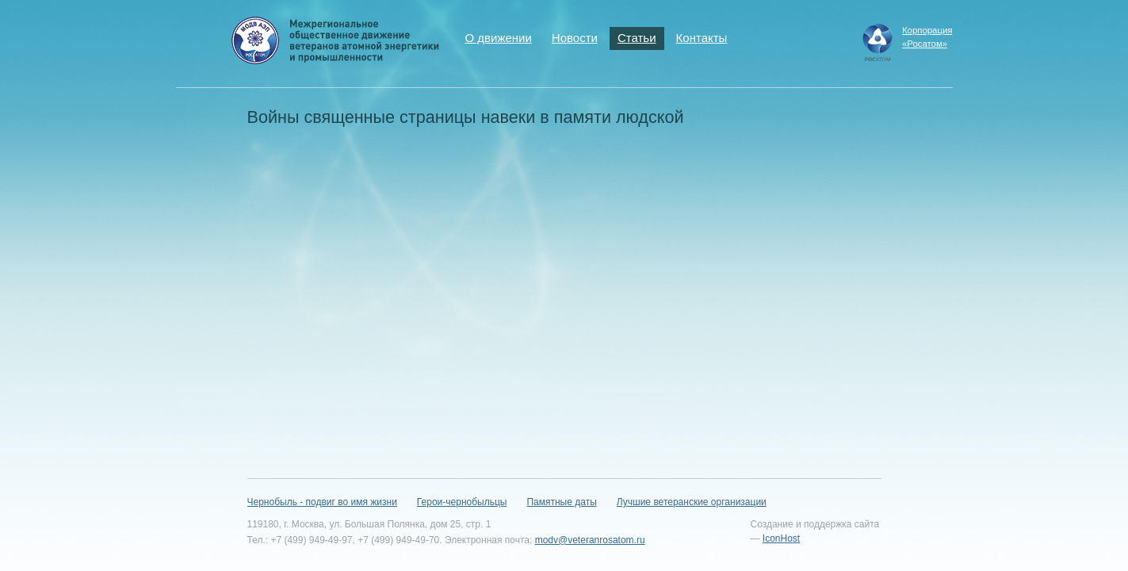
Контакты (702, 37)
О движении (498, 37)
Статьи (637, 37)
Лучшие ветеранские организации (692, 502)
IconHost (781, 538)
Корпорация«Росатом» (927, 36)
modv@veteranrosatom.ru (590, 540)
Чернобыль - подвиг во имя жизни (322, 502)
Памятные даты (561, 502)
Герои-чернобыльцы (462, 502)
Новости (575, 37)
